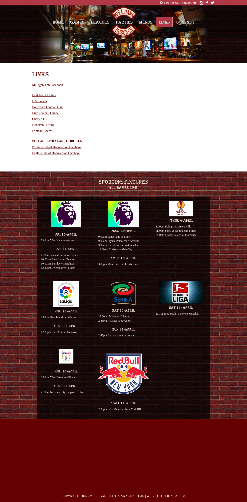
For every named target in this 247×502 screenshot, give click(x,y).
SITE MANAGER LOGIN (127, 496)
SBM (181, 496)
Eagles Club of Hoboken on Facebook (56, 153)
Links (164, 22)
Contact (185, 22)
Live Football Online (45, 113)
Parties (124, 22)
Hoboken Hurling (43, 125)
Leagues (100, 22)
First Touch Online (44, 95)
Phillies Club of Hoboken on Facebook (56, 147)
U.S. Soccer (39, 101)
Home (58, 22)
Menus (145, 22)
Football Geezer (42, 131)
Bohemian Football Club (47, 107)
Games (77, 22)
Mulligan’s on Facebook (47, 85)
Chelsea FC (39, 119)
